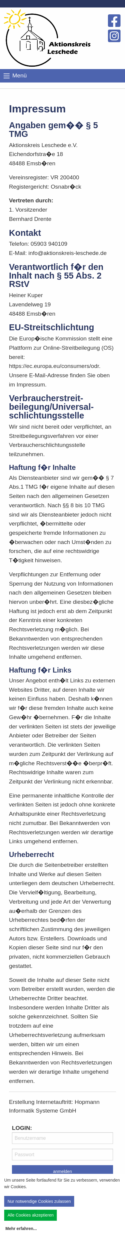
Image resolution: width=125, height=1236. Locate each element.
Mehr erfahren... (21, 1228)
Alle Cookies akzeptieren (30, 1215)
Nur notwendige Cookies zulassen (39, 1201)
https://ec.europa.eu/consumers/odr (54, 366)
